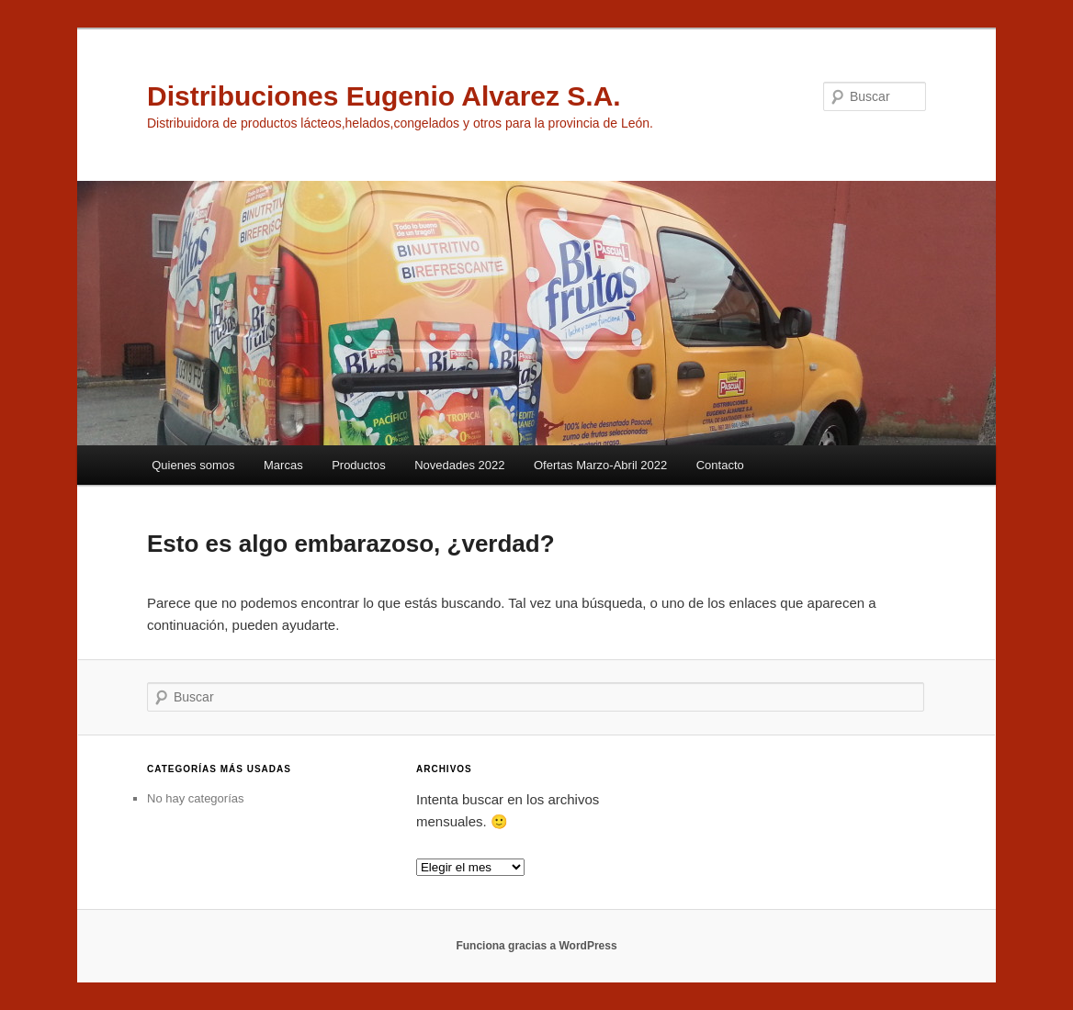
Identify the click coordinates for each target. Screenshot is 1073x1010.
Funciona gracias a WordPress (536, 945)
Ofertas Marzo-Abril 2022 (600, 465)
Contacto (720, 465)
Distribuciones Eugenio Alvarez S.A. (384, 96)
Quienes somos (193, 465)
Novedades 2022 (459, 465)
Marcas (283, 465)
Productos (359, 465)
